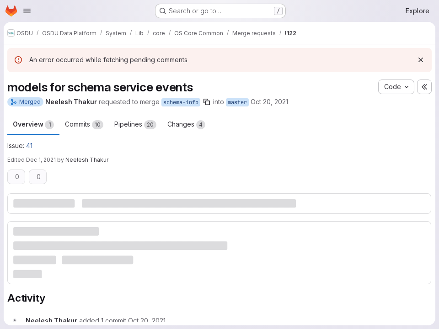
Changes (186, 124)
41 (29, 145)
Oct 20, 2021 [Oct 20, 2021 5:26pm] (269, 102)
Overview (33, 124)
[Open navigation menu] (27, 11)
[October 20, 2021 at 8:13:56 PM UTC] (147, 320)
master (237, 102)
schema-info (180, 102)
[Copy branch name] (206, 101)
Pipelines (135, 124)
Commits (84, 124)
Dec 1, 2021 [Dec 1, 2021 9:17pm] (41, 159)
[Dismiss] (420, 59)
